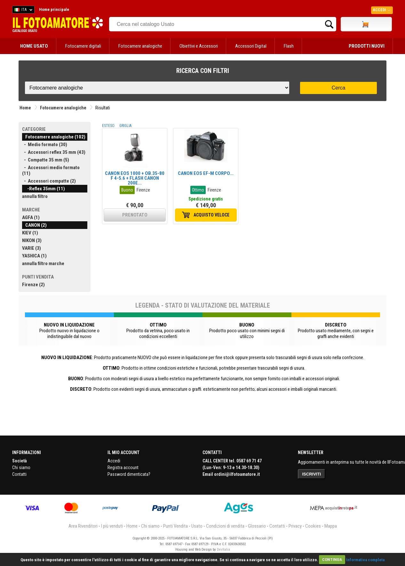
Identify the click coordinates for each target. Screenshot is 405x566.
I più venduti (112, 526)
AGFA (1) (31, 217)
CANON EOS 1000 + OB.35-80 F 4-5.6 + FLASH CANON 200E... (134, 178)
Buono (127, 190)
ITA (22, 10)
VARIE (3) (31, 248)
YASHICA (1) (34, 256)
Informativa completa (365, 559)
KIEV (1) (30, 233)
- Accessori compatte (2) (49, 181)
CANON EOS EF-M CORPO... (206, 173)
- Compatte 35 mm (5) (45, 160)
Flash (289, 46)
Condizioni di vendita (225, 526)
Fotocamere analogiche (140, 46)
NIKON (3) (32, 240)
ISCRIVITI (311, 474)
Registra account (123, 467)
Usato (196, 526)
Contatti (19, 474)
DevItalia (223, 549)
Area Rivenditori (83, 526)
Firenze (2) (33, 284)
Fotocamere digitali (83, 46)
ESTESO (108, 125)
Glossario (257, 526)
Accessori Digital (250, 46)
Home (25, 107)
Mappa (330, 526)
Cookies (313, 526)
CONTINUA (332, 559)
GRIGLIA (125, 125)
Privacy (295, 526)
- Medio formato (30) (44, 144)
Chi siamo (21, 467)
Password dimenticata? (128, 474)
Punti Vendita (175, 526)
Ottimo (198, 190)
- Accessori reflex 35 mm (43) (53, 152)
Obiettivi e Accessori (198, 46)
